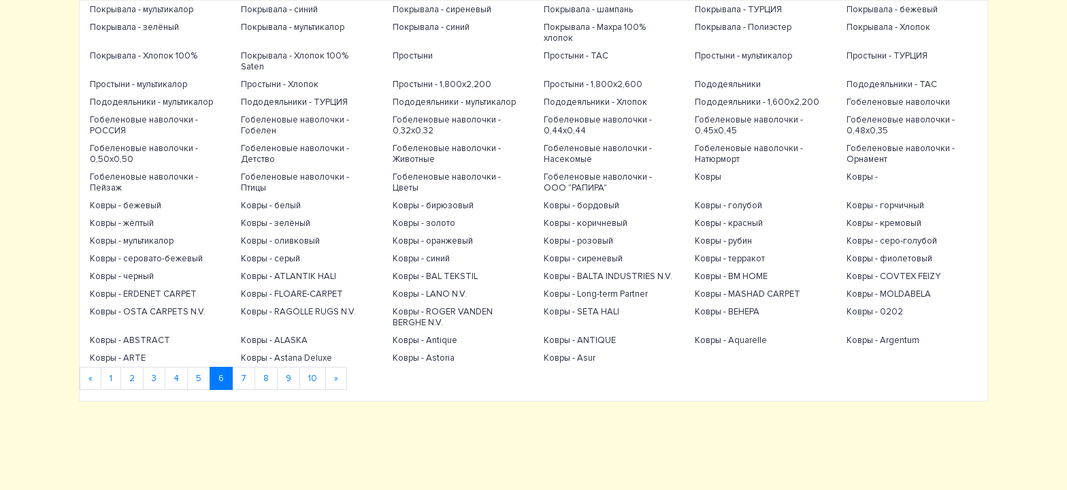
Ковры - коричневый (585, 223)
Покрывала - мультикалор (141, 9)
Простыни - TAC (576, 55)
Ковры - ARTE (118, 358)
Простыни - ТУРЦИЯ (887, 55)
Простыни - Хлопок (279, 84)
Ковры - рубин (723, 240)
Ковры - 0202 (875, 311)
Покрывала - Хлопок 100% (143, 55)
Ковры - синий (421, 258)
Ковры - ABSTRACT (130, 340)
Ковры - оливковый (280, 240)
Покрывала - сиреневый (442, 9)
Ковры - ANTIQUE (580, 340)
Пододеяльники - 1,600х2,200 (757, 102)
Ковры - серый (270, 258)
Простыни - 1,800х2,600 (593, 84)
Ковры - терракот (730, 258)
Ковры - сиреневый (583, 258)
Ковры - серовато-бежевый (146, 258)
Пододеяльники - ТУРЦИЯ (294, 102)
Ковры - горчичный (885, 205)
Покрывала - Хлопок (888, 27)
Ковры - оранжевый (433, 240)
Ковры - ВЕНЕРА (727, 311)
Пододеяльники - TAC (892, 84)
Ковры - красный (729, 223)
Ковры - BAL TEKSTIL (435, 276)
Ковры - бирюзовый (433, 205)
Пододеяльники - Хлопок (595, 102)
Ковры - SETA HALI (581, 311)
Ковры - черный (122, 276)
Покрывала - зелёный (134, 27)
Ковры (708, 177)
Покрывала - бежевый (892, 9)
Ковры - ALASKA (274, 340)
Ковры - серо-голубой (892, 240)
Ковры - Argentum (883, 340)
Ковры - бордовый (581, 205)
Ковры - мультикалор (132, 240)
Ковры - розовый (578, 240)
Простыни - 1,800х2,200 (442, 84)
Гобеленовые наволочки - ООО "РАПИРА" (598, 182)
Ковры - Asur (569, 358)
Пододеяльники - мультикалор (151, 102)
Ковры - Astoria (424, 358)
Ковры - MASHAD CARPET (747, 294)
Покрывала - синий (279, 9)
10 (312, 378)
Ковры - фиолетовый (889, 258)
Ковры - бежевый (125, 205)
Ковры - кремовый (884, 223)
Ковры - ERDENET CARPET (143, 294)
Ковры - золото (424, 223)
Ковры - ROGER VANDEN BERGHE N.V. (443, 317)
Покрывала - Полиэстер (743, 27)
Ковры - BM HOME (731, 276)
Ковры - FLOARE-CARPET (292, 294)
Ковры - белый (271, 205)
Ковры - (862, 177)
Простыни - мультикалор (743, 55)
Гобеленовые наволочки (898, 102)
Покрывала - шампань (588, 9)
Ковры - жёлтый (122, 223)
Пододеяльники (728, 84)
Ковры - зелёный (275, 223)
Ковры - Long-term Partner (596, 294)
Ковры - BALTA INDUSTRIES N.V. (608, 276)
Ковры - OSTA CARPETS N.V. (148, 311)
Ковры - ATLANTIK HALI (288, 276)
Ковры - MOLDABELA (889, 294)
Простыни (413, 55)
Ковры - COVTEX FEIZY (893, 276)
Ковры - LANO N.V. (430, 294)
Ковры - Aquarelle (731, 340)
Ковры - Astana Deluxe (286, 358)
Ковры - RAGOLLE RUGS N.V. (298, 311)
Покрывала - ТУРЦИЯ (738, 9)
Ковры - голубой (728, 205)
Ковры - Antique (425, 340)
